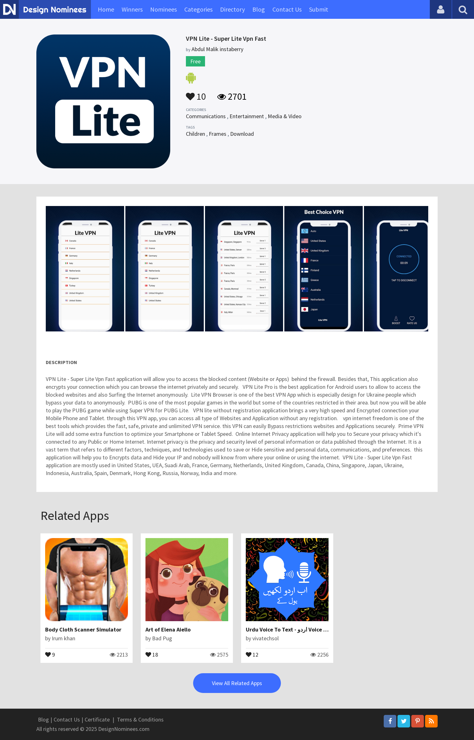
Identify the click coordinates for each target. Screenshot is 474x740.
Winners (132, 9)
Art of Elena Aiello (168, 629)
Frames (217, 133)
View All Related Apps (237, 683)
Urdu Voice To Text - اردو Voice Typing (293, 629)
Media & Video (285, 116)
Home (106, 9)
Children (195, 133)
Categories (198, 9)
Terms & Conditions (140, 719)
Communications (206, 116)
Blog (258, 9)
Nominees (163, 9)
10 (196, 93)
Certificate (97, 719)
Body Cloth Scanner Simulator (83, 629)
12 (252, 654)
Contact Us (287, 9)
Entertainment (246, 116)
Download (242, 133)
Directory (232, 9)
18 (151, 654)
